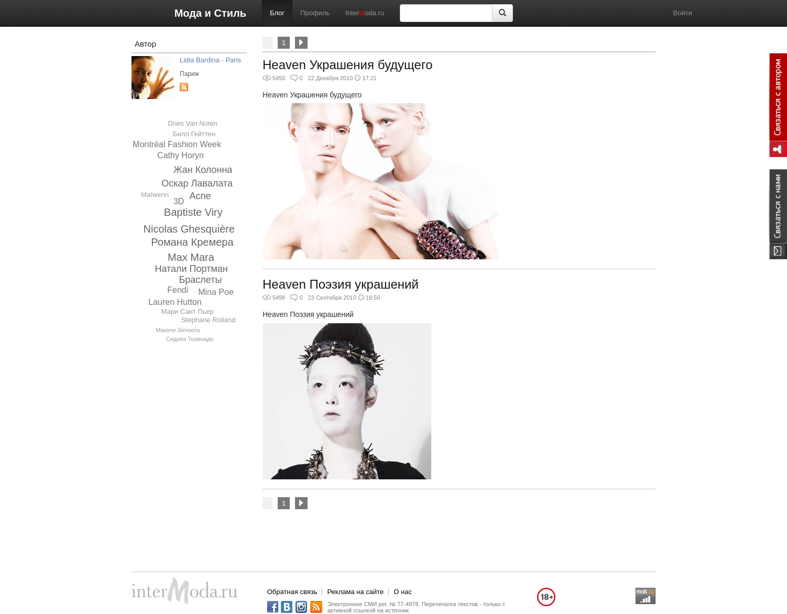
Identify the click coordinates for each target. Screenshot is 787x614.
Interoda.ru (364, 13)
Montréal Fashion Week (177, 144)
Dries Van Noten (192, 123)
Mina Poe (216, 292)
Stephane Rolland (208, 320)
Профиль (315, 13)
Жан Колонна (202, 170)
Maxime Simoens (178, 330)
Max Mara (191, 257)
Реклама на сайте (355, 592)
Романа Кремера (192, 242)
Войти (682, 13)
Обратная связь (292, 592)
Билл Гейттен (194, 134)
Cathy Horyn (180, 155)
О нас (403, 592)
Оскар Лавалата (197, 183)
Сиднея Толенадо (190, 339)
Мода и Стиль (210, 13)
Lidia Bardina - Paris (210, 60)
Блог (277, 13)
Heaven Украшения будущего (348, 65)
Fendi (177, 290)
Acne (200, 196)
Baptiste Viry (193, 212)
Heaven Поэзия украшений (341, 284)
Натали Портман (191, 269)
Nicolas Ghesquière (189, 229)
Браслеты (200, 280)
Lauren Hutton (174, 302)
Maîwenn (155, 195)
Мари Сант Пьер (187, 311)
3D (178, 201)
